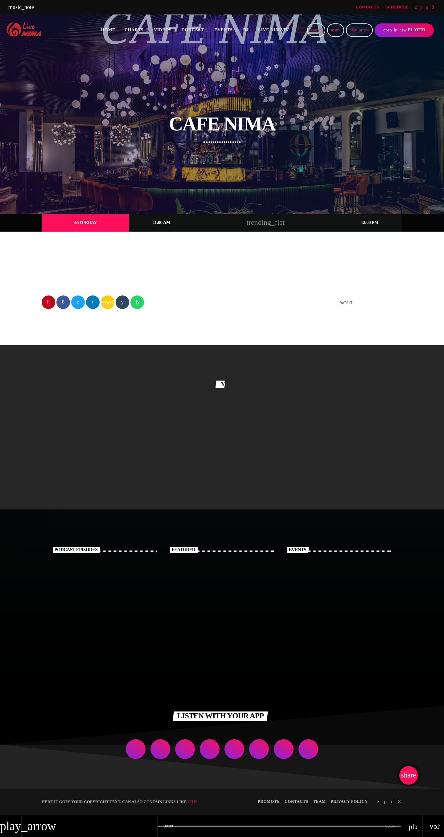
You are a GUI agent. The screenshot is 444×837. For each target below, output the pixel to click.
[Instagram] (427, 7)
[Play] (359, 30)
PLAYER (404, 30)
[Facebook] (433, 7)
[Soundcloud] (421, 7)
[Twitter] (416, 7)
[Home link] (26, 30)
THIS (192, 802)
